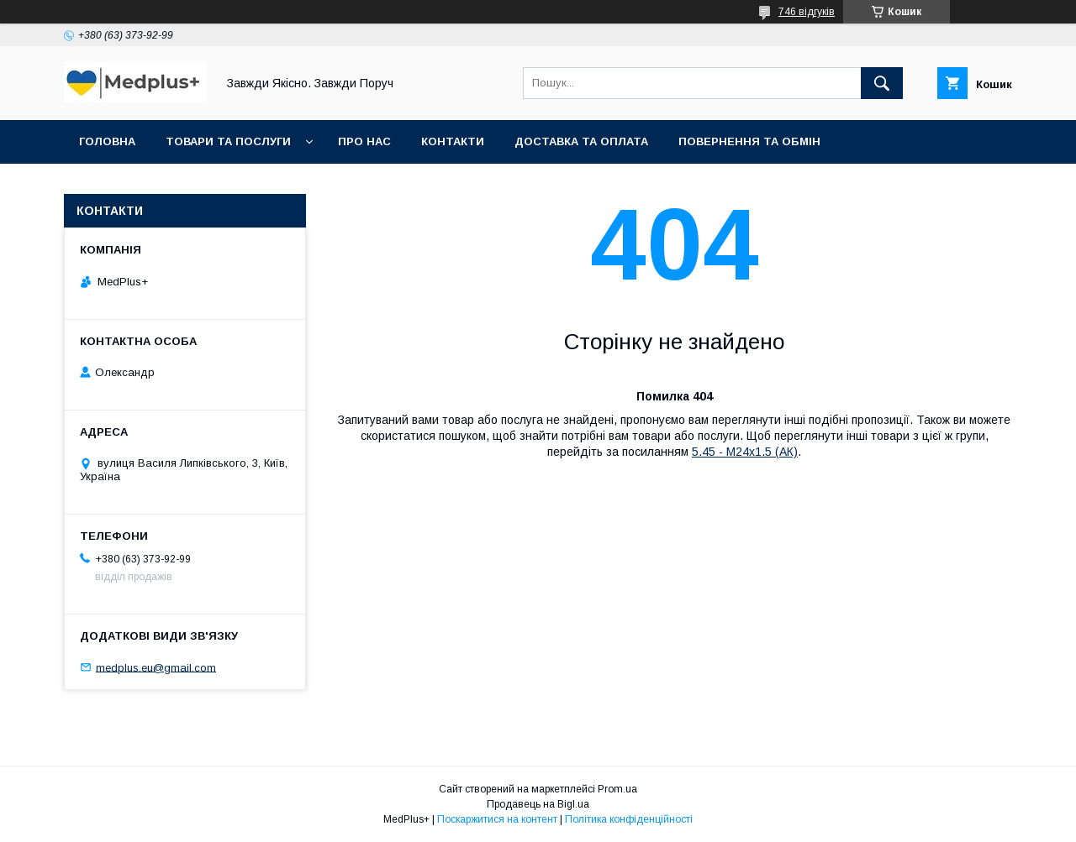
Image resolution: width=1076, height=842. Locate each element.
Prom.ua (617, 789)
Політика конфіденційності (629, 819)
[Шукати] (882, 83)
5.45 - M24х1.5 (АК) (745, 451)
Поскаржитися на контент (497, 819)
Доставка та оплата (581, 141)
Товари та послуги (228, 141)
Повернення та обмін (749, 141)
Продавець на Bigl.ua (538, 804)
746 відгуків (806, 12)
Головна (107, 141)
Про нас (364, 141)
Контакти (452, 141)
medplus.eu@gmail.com (156, 667)
